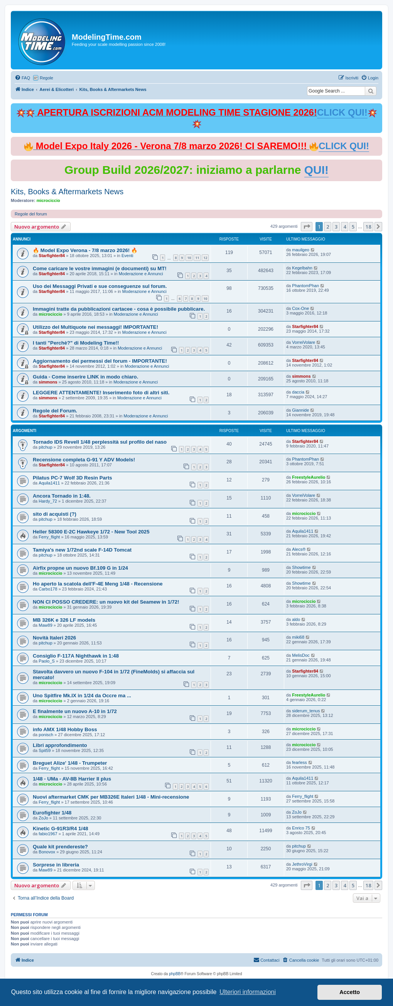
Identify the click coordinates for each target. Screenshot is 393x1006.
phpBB (174, 974)
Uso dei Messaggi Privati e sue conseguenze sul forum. (100, 286)
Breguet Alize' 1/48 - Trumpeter (70, 763)
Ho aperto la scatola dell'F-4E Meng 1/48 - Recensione (98, 584)
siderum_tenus (306, 710)
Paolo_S (47, 661)
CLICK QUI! (342, 112)
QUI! (316, 169)
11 (197, 257)
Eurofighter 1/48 (52, 813)
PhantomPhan (305, 285)
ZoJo (43, 818)
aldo (296, 619)
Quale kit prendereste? (60, 847)
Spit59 (45, 750)
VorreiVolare (303, 342)
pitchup (45, 447)
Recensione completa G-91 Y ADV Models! (84, 460)
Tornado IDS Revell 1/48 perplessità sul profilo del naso (100, 442)
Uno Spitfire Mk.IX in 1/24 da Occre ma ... (82, 695)
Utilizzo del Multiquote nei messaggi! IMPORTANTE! (95, 327)
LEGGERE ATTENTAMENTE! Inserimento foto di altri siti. (101, 392)
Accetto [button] (349, 992)
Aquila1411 (49, 483)
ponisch (46, 734)
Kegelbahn (302, 268)
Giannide (300, 410)
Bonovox (47, 852)
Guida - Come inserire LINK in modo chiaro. (85, 377)
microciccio (48, 200)
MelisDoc (300, 655)
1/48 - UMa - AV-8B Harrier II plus (72, 779)
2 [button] (327, 226)
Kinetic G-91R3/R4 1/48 (60, 828)
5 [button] (353, 226)
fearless (299, 762)
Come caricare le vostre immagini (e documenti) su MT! (100, 268)
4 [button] (344, 226)
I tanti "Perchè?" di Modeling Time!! (76, 343)
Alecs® (298, 549)
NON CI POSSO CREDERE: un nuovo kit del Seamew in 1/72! (106, 602)
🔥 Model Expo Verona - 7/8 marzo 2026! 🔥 (85, 250)
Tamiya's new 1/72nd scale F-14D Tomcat (82, 550)
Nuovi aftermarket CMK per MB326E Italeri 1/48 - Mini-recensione (111, 797)
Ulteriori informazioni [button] (247, 992)
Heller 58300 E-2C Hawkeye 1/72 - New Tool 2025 (91, 532)
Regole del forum (31, 214)
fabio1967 (48, 833)
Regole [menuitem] (46, 78)
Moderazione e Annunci (141, 273)
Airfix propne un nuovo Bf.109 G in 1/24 (80, 568)
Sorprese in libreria (56, 865)
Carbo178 (48, 589)
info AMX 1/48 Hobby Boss (65, 729)
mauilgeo (300, 249)
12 (205, 257)
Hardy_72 (48, 501)
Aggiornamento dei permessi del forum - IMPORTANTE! (100, 361)
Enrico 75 (301, 828)
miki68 (298, 637)
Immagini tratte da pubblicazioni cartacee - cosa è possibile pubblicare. (119, 309)
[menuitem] (22, 77)
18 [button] (368, 226)
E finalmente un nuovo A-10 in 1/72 (75, 711)
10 (189, 257)
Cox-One (300, 308)
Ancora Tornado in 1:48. (62, 496)
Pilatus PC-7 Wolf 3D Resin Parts (72, 478)
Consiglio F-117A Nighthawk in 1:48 (76, 656)
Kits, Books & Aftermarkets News (67, 191)
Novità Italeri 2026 (54, 638)
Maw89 (45, 625)
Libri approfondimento (60, 745)
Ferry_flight (49, 537)
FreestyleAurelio (308, 477)
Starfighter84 (52, 255)
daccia (298, 392)
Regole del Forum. (55, 411)
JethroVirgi (302, 864)
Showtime (301, 567)
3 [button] (336, 226)
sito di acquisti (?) (54, 514)
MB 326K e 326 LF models (64, 620)
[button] (306, 226)
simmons (48, 382)
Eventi (127, 255)
